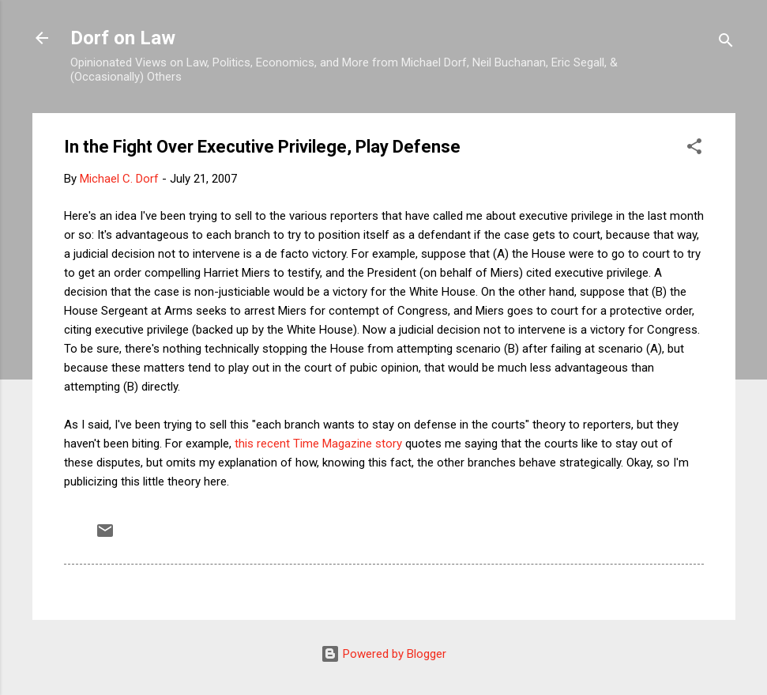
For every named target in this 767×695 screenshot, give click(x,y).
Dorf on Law (122, 38)
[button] (694, 149)
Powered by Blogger (383, 654)
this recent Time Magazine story (318, 443)
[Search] (725, 43)
